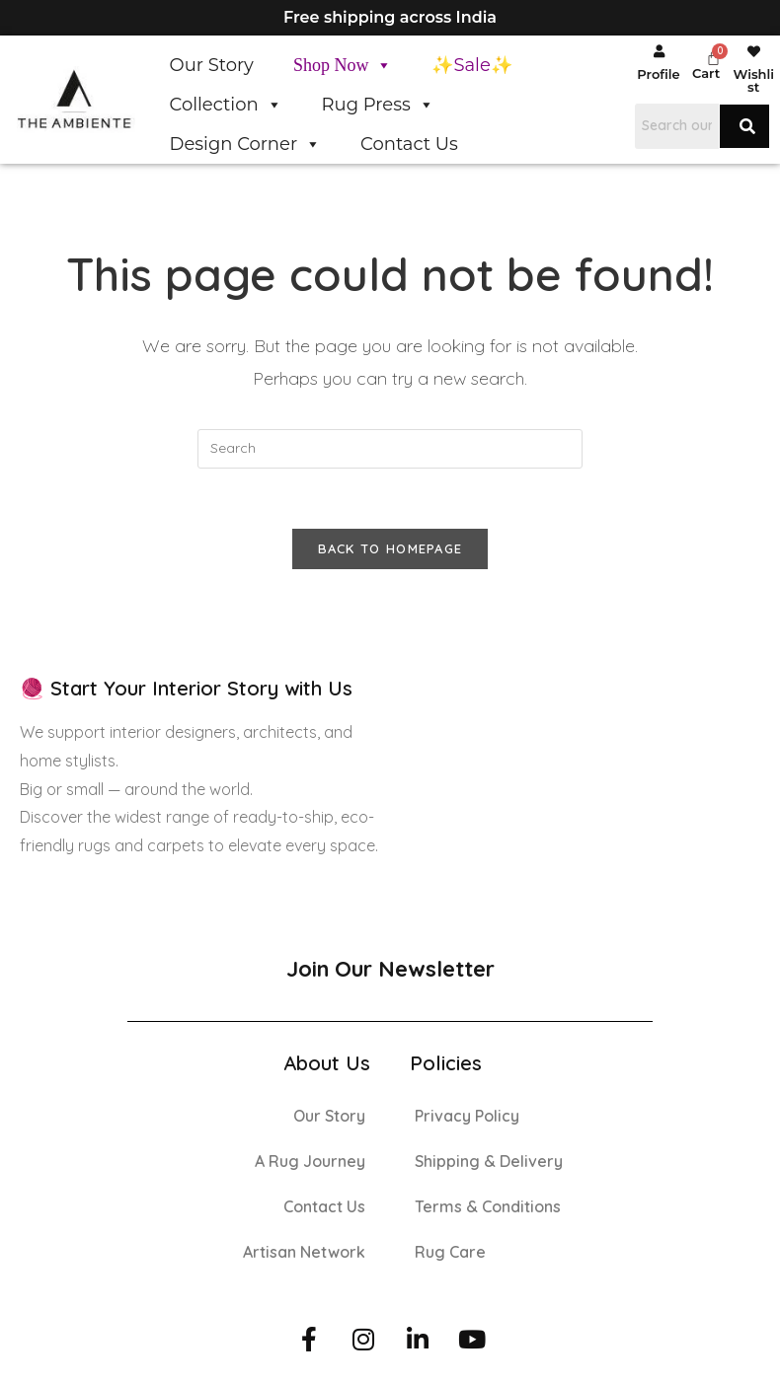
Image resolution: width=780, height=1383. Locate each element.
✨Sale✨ (471, 65)
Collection (226, 104)
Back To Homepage (390, 548)
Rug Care (450, 1252)
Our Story (212, 65)
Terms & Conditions (488, 1206)
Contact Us (409, 144)
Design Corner (246, 144)
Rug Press (378, 104)
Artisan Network (304, 1252)
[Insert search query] (390, 449)
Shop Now (343, 65)
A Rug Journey (310, 1161)
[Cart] (713, 57)
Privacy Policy (467, 1116)
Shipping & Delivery (489, 1161)
